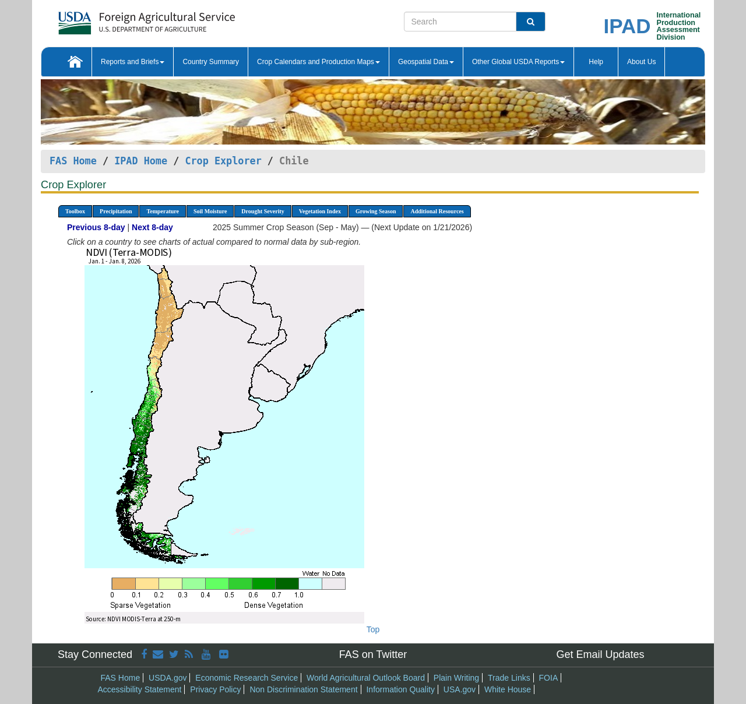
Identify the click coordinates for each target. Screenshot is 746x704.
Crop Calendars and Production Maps (318, 62)
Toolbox (75, 211)
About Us (641, 62)
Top (373, 629)
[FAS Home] (117, 19)
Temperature (162, 211)
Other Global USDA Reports (518, 62)
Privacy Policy (215, 689)
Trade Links (509, 677)
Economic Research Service (246, 677)
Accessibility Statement (140, 689)
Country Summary (210, 62)
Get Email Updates (600, 654)
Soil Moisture (210, 211)
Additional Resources (436, 211)
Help (596, 62)
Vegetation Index (320, 211)
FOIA (548, 677)
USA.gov (460, 689)
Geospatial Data (426, 62)
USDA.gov (167, 677)
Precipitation (116, 211)
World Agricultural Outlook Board (366, 677)
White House (507, 689)
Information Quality (400, 689)
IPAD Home (140, 161)
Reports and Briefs (132, 62)
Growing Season (376, 211)
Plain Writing (456, 677)
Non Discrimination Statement (303, 689)
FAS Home (73, 161)
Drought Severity (262, 211)
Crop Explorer (223, 161)
